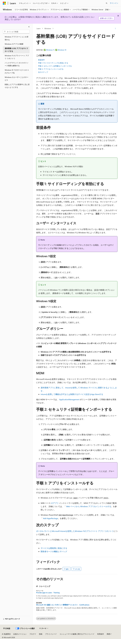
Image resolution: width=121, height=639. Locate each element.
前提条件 (41, 60)
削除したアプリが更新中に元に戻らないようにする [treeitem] (17, 85)
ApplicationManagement (69, 399)
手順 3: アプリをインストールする (50, 69)
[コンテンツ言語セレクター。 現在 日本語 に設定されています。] (7, 628)
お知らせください (106, 18)
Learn (39, 28)
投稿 (40, 634)
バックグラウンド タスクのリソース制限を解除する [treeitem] (16, 64)
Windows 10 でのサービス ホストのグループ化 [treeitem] (17, 71)
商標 (108, 634)
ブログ (31, 634)
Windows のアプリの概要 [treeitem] (14, 44)
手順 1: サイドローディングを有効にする (53, 63)
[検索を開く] (106, 3)
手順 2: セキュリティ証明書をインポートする (55, 66)
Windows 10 (62, 50)
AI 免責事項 (6, 634)
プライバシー (50, 634)
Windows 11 (50, 50)
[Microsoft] (4, 3)
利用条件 (100, 634)
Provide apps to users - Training (48, 593)
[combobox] (16, 32)
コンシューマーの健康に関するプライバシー (76, 634)
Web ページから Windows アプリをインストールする (88, 506)
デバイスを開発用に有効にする (54, 548)
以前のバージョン (20, 634)
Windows (47, 28)
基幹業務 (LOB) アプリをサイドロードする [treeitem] (16, 49)
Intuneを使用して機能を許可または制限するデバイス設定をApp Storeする (72, 394)
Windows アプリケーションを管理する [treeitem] (16, 38)
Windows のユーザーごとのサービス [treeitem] (16, 78)
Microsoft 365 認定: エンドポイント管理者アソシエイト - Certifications (62, 605)
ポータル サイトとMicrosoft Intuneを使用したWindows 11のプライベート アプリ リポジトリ (75, 531)
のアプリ (55, 503)
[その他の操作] (115, 28)
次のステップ (43, 72)
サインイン (114, 3)
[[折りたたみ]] (28, 27)
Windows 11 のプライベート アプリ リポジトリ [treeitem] (17, 57)
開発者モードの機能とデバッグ (54, 551)
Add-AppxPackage (50, 518)
